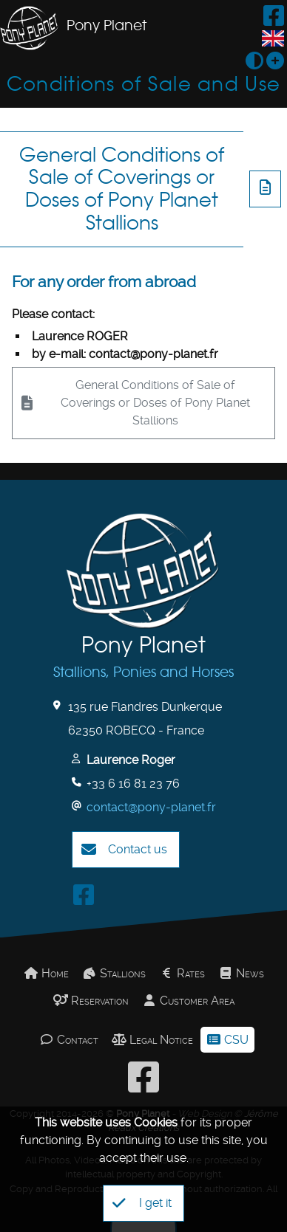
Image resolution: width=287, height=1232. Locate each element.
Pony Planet (106, 25)
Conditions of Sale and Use (143, 83)
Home (46, 973)
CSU (227, 1040)
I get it (142, 1203)
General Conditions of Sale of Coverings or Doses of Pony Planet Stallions (121, 188)
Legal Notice (152, 1040)
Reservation (91, 1001)
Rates (182, 973)
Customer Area (188, 1001)
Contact (68, 1040)
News (241, 973)
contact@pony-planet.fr (151, 807)
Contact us (124, 849)
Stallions (114, 973)
